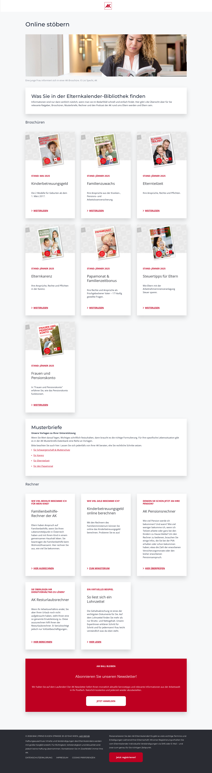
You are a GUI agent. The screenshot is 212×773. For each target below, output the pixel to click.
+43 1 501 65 (84, 736)
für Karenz (38, 455)
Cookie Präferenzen (83, 757)
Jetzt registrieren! (126, 757)
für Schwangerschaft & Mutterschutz (51, 449)
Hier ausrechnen (43, 568)
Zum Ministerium (99, 568)
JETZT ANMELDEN (106, 701)
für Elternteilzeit (41, 460)
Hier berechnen (42, 641)
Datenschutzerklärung (38, 757)
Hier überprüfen (155, 568)
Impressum (62, 757)
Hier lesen (95, 641)
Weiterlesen (40, 210)
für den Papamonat (43, 466)
